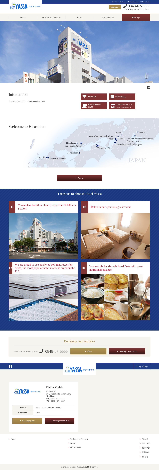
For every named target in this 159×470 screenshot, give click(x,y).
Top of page (142, 366)
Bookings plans (27, 421)
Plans (88, 351)
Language (114, 7)
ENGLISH (145, 444)
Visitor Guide (108, 17)
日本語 (144, 439)
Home (22, 17)
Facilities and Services (51, 17)
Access (79, 17)
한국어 (144, 457)
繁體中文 (145, 452)
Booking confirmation (127, 351)
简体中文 (145, 448)
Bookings (136, 17)
